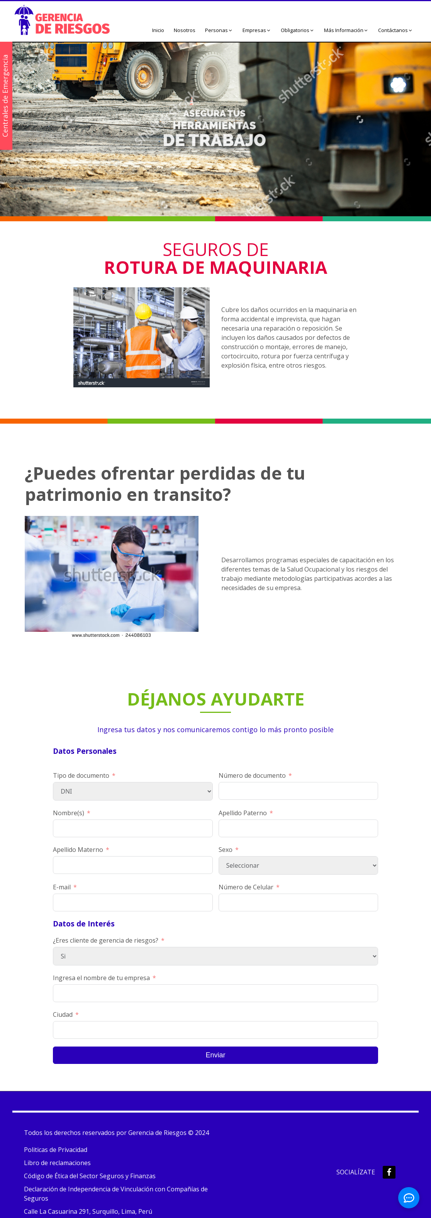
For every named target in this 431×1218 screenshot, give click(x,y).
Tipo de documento (81, 775)
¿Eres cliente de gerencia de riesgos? (105, 940)
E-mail (62, 887)
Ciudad (63, 1014)
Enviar (215, 1055)
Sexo (225, 849)
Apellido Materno (78, 849)
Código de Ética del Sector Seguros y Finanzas (90, 1176)
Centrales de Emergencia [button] (5, 95)
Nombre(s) (68, 813)
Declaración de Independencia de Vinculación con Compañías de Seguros (116, 1194)
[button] (219, 30)
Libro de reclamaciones (57, 1163)
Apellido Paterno (243, 813)
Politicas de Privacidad (55, 1149)
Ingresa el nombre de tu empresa (101, 978)
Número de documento (252, 775)
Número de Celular (246, 887)
